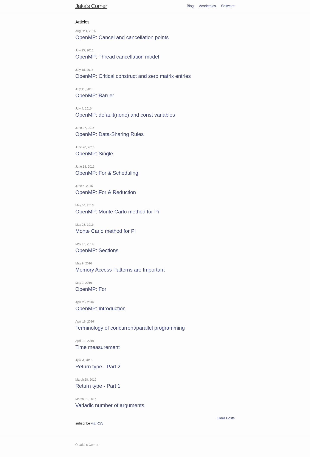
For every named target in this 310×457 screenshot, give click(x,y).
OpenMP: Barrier (94, 95)
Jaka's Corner (91, 6)
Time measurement (97, 347)
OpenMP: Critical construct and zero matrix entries (133, 76)
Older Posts (226, 418)
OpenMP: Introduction (100, 308)
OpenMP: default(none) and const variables (125, 115)
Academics (207, 6)
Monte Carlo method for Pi (105, 231)
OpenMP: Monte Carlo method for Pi (117, 212)
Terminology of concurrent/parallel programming (130, 328)
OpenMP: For (90, 289)
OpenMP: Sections (96, 250)
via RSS (97, 423)
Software (228, 6)
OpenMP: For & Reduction (105, 192)
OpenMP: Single (94, 153)
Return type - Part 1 (97, 386)
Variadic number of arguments (109, 405)
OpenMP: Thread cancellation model (117, 57)
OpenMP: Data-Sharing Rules (109, 134)
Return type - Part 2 (97, 366)
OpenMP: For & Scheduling (106, 173)
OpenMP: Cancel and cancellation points (122, 37)
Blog (190, 6)
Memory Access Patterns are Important (120, 270)
